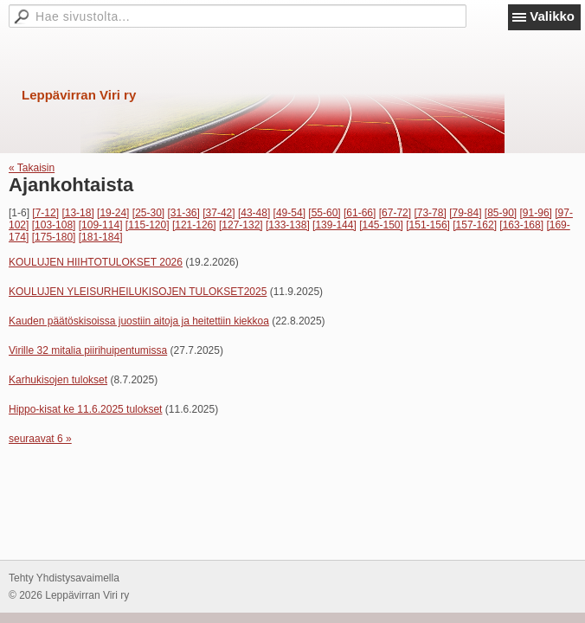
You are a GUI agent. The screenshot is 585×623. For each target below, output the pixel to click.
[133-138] (288, 225)
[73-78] (430, 213)
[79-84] (465, 213)
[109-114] (101, 225)
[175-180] (54, 237)
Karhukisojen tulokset (58, 380)
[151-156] (428, 225)
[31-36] (184, 213)
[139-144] (334, 225)
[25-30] (148, 213)
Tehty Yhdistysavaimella (64, 578)
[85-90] (501, 213)
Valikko (552, 16)
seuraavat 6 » (40, 439)
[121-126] (194, 225)
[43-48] (254, 213)
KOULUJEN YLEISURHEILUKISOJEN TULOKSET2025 (138, 292)
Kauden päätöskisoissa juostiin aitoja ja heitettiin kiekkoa (139, 321)
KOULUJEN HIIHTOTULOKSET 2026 (96, 262)
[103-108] (54, 225)
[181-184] (101, 237)
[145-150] (381, 225)
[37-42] (218, 213)
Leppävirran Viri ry (79, 94)
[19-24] (113, 213)
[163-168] (521, 225)
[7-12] (45, 213)
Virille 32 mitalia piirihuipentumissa (88, 350)
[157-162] (475, 225)
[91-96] (536, 213)
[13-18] (77, 213)
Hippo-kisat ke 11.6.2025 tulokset (85, 409)
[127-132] (241, 225)
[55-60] (324, 213)
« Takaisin (32, 168)
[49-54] (289, 213)
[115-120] (147, 225)
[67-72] (395, 213)
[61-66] (360, 213)
